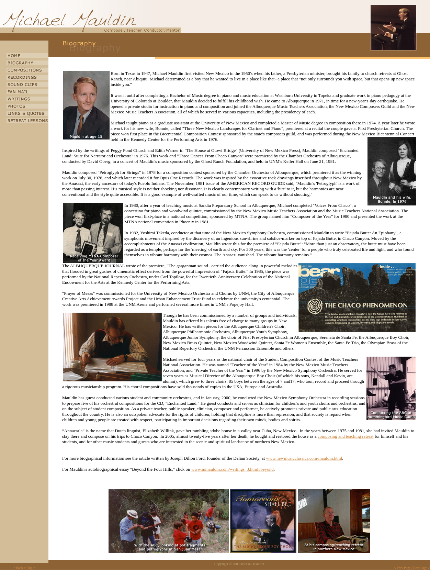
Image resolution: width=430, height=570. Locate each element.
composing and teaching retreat (346, 436)
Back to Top (24, 568)
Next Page (420, 568)
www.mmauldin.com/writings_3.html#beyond (232, 469)
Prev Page (403, 568)
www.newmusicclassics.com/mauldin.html (304, 458)
